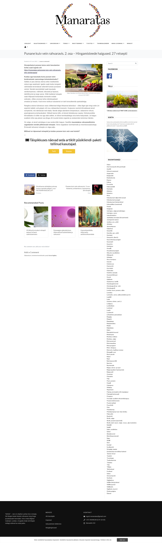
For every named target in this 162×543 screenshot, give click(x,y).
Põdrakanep (110, 409)
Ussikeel (109, 471)
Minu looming (118, 43)
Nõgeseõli (110, 372)
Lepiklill (109, 297)
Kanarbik (109, 231)
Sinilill (108, 440)
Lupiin (109, 310)
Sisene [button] (69, 151)
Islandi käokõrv (111, 215)
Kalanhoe (110, 228)
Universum (55, 43)
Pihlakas (109, 387)
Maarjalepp (110, 321)
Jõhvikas (109, 224)
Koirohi (109, 262)
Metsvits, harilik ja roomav (115, 350)
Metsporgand (111, 345)
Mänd (108, 356)
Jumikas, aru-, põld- (113, 222)
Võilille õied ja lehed (113, 482)
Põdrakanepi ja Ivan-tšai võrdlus (117, 412)
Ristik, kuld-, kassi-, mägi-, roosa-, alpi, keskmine (121, 423)
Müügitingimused (51, 528)
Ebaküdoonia (111, 178)
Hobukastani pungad (113, 200)
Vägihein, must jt (112, 489)
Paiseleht (110, 376)
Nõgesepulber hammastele (115, 370)
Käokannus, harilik (112, 281)
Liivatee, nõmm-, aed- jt (114, 301)
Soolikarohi (110, 447)
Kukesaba (110, 270)
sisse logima (52, 255)
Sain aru (122, 540)
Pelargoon (110, 385)
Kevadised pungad (113, 251)
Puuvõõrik (110, 405)
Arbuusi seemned (112, 171)
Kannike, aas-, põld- (113, 233)
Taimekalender (103, 43)
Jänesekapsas (111, 226)
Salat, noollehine (112, 429)
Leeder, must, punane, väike (115, 290)
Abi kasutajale (50, 516)
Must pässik (110, 354)
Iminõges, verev (112, 213)
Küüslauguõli (111, 288)
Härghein (110, 209)
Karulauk (109, 235)
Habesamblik (111, 187)
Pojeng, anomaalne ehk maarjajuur (117, 392)
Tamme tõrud (111, 454)
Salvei (108, 431)
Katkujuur (110, 246)
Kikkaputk (110, 255)
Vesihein (109, 478)
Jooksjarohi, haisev (113, 220)
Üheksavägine (111, 491)
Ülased (109, 493)
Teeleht (109, 456)
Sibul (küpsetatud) (113, 436)
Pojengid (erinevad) (113, 394)
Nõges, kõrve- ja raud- (114, 368)
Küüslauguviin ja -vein (114, 286)
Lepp (108, 299)
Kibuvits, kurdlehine (113, 253)
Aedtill (109, 169)
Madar (109, 325)
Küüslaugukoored (112, 284)
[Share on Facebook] (30, 175)
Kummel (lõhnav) (112, 275)
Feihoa (109, 182)
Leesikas (109, 292)
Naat (108, 359)
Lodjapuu (110, 303)
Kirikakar (109, 257)
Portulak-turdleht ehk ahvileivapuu (118, 398)
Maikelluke (110, 328)
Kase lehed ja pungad (113, 239)
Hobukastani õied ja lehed (115, 202)
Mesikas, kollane (112, 337)
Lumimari (109, 308)
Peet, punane (111, 381)
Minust (130, 43)
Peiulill (109, 383)
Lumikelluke (110, 306)
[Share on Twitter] (42, 175)
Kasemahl (110, 242)
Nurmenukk (110, 365)
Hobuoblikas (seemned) (114, 204)
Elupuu (109, 180)
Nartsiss (109, 363)
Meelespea (110, 334)
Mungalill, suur (111, 352)
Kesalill (109, 248)
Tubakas (109, 462)
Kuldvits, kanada (112, 273)
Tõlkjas (109, 467)
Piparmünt (110, 389)
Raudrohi (110, 416)
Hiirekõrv (110, 193)
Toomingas (110, 458)
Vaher (109, 473)
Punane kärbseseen (113, 401)
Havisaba (110, 189)
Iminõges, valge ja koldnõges (116, 211)
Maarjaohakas (111, 323)
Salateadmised (40, 43)
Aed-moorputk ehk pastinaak (116, 167)
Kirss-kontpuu (111, 259)
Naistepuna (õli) (112, 361)
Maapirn (109, 319)
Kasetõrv (110, 244)
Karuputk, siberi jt (112, 237)
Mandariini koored (112, 332)
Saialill (109, 427)
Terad (66, 43)
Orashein (110, 374)
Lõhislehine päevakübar (114, 315)
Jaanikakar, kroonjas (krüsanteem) (117, 217)
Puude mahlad (111, 403)
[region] (81, 540)
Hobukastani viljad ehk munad (116, 198)
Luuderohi (110, 312)
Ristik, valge (110, 418)
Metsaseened (111, 341)
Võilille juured (111, 484)
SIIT (126, 126)
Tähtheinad (110, 469)
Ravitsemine (78, 43)
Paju (108, 378)
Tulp (108, 465)
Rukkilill (109, 425)
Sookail (109, 445)
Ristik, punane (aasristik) (114, 420)
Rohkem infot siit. (106, 540)
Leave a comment (44, 61)
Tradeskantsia (111, 460)
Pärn (108, 407)
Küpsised (49, 520)
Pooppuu (110, 396)
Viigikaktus (110, 480)
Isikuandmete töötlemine (53, 524)
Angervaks (110, 173)
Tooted (90, 43)
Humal (109, 206)
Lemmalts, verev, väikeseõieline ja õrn (119, 295)
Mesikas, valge (111, 339)
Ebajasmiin (110, 175)
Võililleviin (110, 487)
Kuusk (109, 277)
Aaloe (108, 164)
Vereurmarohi (111, 476)
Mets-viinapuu (111, 348)
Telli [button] (54, 151)
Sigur (108, 438)
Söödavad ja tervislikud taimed (116, 451)
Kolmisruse (110, 264)
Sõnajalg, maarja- (112, 449)
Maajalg (109, 317)
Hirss (108, 195)
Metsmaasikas (111, 343)
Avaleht (27, 43)
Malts (108, 330)
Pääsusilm (110, 414)
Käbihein (109, 279)
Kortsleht (110, 268)
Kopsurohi (110, 266)
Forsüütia (110, 184)
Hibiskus (109, 191)
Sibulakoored (111, 434)
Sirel (108, 442)
